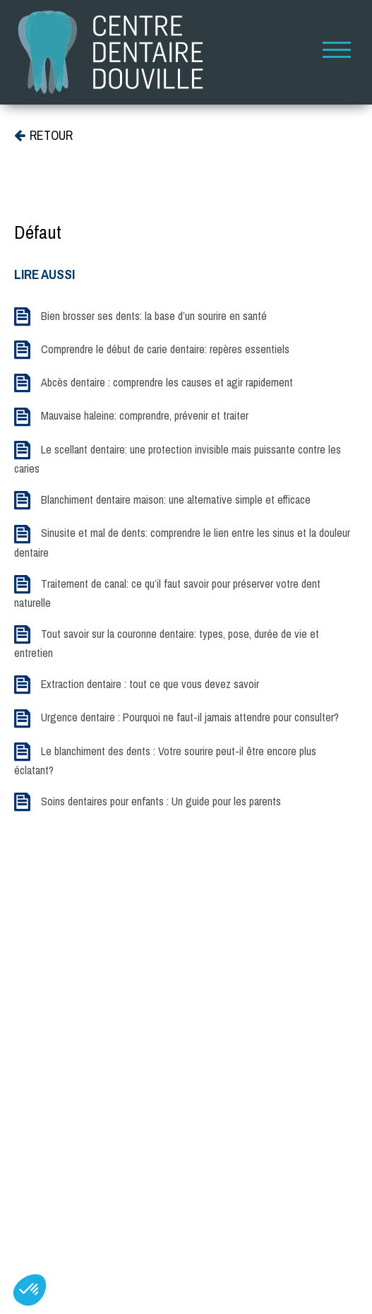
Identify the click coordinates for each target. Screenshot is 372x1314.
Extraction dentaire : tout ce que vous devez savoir (150, 684)
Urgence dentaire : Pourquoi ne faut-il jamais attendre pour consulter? (190, 717)
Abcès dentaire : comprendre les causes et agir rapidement (167, 382)
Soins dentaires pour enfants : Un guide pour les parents (161, 801)
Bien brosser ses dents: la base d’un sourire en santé (154, 316)
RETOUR (43, 135)
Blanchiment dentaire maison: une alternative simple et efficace (176, 499)
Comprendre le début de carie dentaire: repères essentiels (165, 349)
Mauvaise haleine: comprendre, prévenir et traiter (144, 415)
